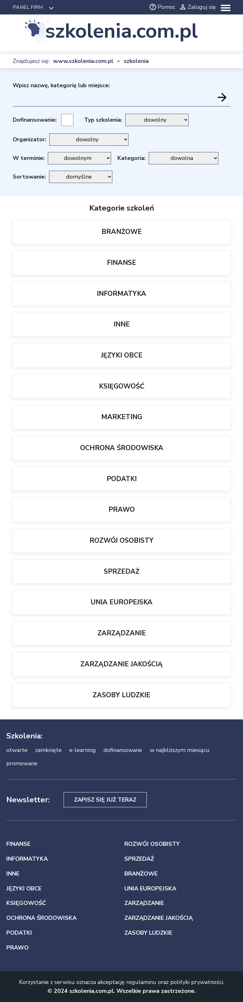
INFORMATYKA (121, 293)
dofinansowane (122, 750)
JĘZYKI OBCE (121, 355)
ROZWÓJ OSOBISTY (121, 540)
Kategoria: (131, 158)
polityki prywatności (196, 982)
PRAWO (122, 509)
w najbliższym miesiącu (179, 750)
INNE (122, 324)
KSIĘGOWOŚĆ (121, 386)
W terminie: (29, 158)
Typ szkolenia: (103, 120)
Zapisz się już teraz (105, 799)
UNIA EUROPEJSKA (121, 602)
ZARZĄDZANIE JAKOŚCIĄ (121, 664)
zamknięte (48, 750)
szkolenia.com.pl (121, 31)
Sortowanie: (29, 176)
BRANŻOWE (122, 231)
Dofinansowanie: (35, 120)
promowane (21, 763)
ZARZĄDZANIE (121, 633)
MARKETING (121, 416)
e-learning (82, 750)
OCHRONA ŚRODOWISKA (121, 447)
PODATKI (122, 478)
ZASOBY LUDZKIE (121, 695)
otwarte (17, 750)
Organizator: (29, 139)
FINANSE (121, 262)
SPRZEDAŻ (122, 571)
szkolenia (136, 61)
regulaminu (141, 982)
